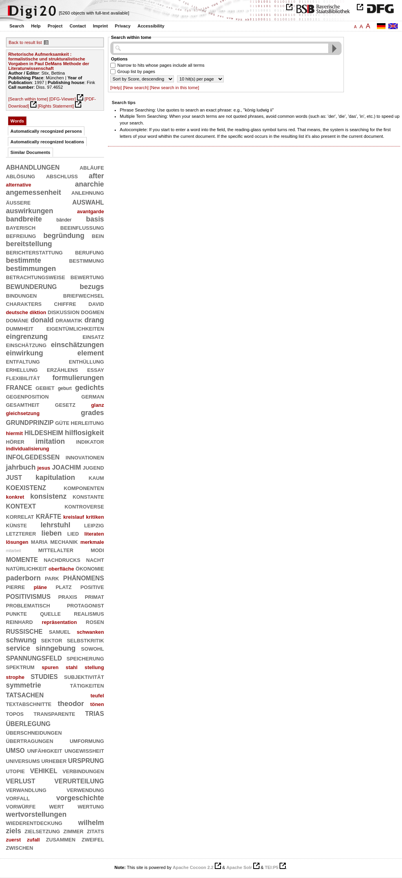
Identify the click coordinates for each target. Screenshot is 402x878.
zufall (33, 840)
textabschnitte (28, 704)
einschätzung (26, 345)
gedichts (89, 387)
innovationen (85, 457)
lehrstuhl (56, 525)
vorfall (18, 798)
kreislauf (73, 517)
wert (56, 806)
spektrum (20, 667)
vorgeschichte (80, 798)
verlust (20, 780)
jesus (43, 468)
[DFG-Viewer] (62, 99)
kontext (21, 505)
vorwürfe (21, 806)
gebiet (44, 387)
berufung (89, 252)
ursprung (86, 760)
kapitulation (55, 477)
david (96, 303)
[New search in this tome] (174, 87)
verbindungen (83, 771)
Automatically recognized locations (47, 141)
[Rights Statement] (56, 106)
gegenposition (27, 396)
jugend (93, 467)
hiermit (14, 433)
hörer (15, 441)
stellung (94, 667)
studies (44, 676)
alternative (18, 185)
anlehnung (87, 192)
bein (98, 236)
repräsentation (59, 622)
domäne (17, 320)
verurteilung (79, 780)
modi (97, 550)
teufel (97, 696)
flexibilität (23, 378)
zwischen (19, 847)
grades (92, 413)
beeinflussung (82, 227)
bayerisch (20, 227)
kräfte (48, 516)
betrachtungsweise (35, 277)
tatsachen (25, 694)
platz (64, 587)
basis (95, 219)
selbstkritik (85, 640)
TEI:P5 (271, 867)
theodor (71, 704)
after (96, 176)
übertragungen (29, 740)
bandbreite (24, 219)
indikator (90, 441)
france (19, 387)
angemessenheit (33, 192)
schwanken (90, 632)
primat (94, 596)
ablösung (20, 176)
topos (15, 713)
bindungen (21, 295)
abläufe (92, 167)
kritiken (95, 517)
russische (24, 631)
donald (42, 320)
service (18, 648)
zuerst (13, 840)
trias (94, 713)
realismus (89, 613)
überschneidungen (34, 732)
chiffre (65, 303)
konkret (15, 497)
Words (17, 121)
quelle (50, 613)
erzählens (62, 369)
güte (62, 422)
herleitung (87, 422)
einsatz (93, 336)
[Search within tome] (28, 99)
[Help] (116, 87)
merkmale (92, 542)
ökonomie (90, 568)
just (14, 477)
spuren (50, 667)
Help (35, 26)
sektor (51, 640)
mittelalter (55, 550)
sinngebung (56, 648)
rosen (95, 622)
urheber (53, 761)
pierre (15, 587)
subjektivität (84, 676)
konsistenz (48, 496)
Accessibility (150, 26)
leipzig (94, 525)
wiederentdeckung (34, 823)
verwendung (85, 790)
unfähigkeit (44, 750)
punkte (16, 613)
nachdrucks (62, 559)
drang (94, 320)
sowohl (92, 648)
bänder (64, 220)
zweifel (93, 839)
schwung (21, 640)
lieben (51, 533)
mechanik (64, 541)
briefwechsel (83, 295)
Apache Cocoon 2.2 (193, 867)
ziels (13, 831)
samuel (59, 631)
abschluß (62, 176)
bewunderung (31, 286)
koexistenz (26, 487)
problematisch (28, 605)
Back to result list (25, 42)
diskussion (64, 312)
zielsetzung (42, 831)
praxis (67, 596)
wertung (91, 806)
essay (95, 369)
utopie (15, 771)
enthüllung (86, 361)
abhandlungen (33, 167)
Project (55, 26)
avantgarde (90, 211)
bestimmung (86, 260)
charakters (24, 303)
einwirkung (24, 353)
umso (15, 750)
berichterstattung (34, 252)
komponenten (84, 488)
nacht (95, 559)
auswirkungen (29, 211)
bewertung (87, 277)
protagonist (85, 605)
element (90, 353)
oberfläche (61, 569)
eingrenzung (27, 336)
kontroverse (84, 506)
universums (23, 761)
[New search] (135, 87)
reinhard (19, 622)
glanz (97, 405)
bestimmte (23, 260)
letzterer (21, 533)
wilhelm (91, 823)
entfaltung (23, 361)
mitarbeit (13, 551)
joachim (66, 467)
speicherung (85, 658)
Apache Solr (239, 867)
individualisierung (27, 449)
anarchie (89, 184)
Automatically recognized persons (46, 131)
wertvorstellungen (36, 814)
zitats (95, 831)
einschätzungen (77, 345)
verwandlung (26, 790)
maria (39, 541)
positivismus (28, 596)
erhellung (22, 369)
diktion (37, 312)
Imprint (100, 26)
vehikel (43, 770)
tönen (97, 704)
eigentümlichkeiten (75, 328)
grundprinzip (30, 422)
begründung (63, 236)
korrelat (20, 516)
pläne (40, 587)
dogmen (92, 312)
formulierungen (78, 378)
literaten (94, 534)
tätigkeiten (87, 685)
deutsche (17, 312)
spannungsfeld (34, 657)
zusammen (60, 839)
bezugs (92, 287)
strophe (15, 677)
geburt (65, 388)
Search (16, 26)
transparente (54, 713)
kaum (96, 477)
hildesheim (43, 432)
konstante (88, 496)
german (92, 396)
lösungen (17, 542)
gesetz (65, 404)
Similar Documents (30, 152)
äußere (18, 202)
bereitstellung (29, 244)
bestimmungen (31, 269)
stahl (71, 667)
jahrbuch (21, 467)
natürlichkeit (26, 568)
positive (92, 587)
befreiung (21, 236)
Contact (77, 26)
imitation (50, 441)
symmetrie (23, 685)
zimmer (73, 831)
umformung (86, 740)
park (52, 578)
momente (22, 559)
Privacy (123, 26)
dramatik (69, 320)
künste (16, 525)
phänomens (83, 577)
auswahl (88, 202)
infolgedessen (33, 456)
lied (73, 533)
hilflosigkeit (84, 433)
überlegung (28, 723)
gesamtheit (22, 404)
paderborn (23, 578)
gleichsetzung (23, 413)
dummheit (19, 328)
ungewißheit (84, 750)
